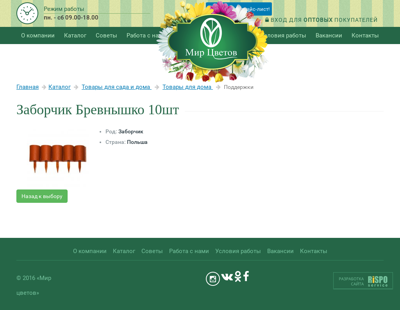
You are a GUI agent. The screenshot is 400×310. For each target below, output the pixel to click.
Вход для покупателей (321, 20)
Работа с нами (146, 35)
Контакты (365, 35)
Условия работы (283, 35)
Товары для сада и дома (117, 86)
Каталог (59, 86)
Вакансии (329, 35)
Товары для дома (187, 86)
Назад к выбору (41, 196)
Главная (27, 86)
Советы (106, 35)
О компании (38, 35)
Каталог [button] (75, 35)
